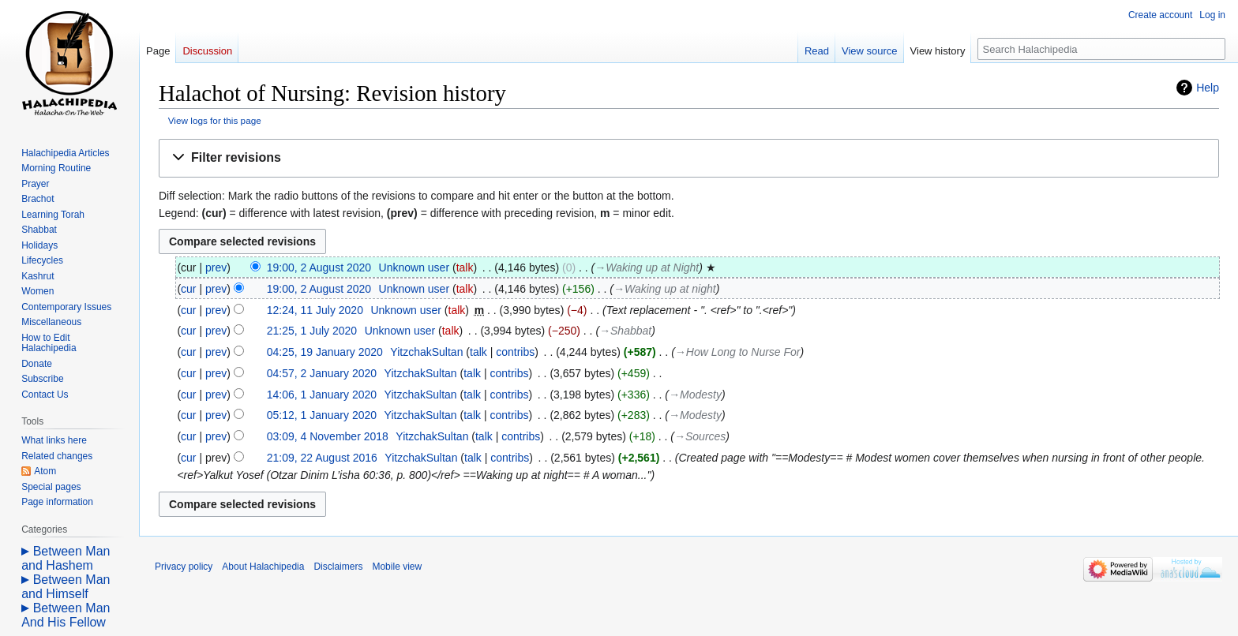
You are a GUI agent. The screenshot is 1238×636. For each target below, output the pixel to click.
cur (188, 288)
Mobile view (397, 566)
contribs (515, 352)
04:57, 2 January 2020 (322, 373)
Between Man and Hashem (65, 558)
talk (465, 267)
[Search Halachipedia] (1101, 49)
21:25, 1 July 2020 (312, 330)
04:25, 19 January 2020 (325, 352)
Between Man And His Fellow (65, 615)
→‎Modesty (695, 394)
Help (1207, 87)
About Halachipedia (263, 566)
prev (216, 267)
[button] (689, 158)
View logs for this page (214, 120)
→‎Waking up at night (664, 288)
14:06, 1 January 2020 (322, 394)
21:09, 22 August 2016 (322, 457)
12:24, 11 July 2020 (315, 310)
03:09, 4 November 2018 (327, 436)
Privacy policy (183, 566)
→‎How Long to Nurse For (738, 352)
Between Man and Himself (65, 586)
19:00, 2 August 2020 (319, 267)
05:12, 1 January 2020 (322, 415)
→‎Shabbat (625, 330)
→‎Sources (700, 436)
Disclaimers (337, 566)
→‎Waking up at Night (647, 267)
